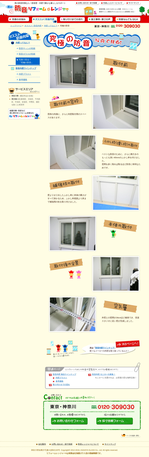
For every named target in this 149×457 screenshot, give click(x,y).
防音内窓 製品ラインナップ (64, 374)
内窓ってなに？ (50, 26)
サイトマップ (110, 444)
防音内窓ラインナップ (104, 348)
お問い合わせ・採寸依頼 (62, 444)
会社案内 (42, 444)
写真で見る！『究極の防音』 (26, 61)
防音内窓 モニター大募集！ (103, 374)
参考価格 (59, 381)
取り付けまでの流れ (61, 385)
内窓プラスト (61, 378)
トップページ (16, 26)
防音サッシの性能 (27, 48)
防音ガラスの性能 (27, 54)
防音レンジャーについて (88, 444)
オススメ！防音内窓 (32, 26)
